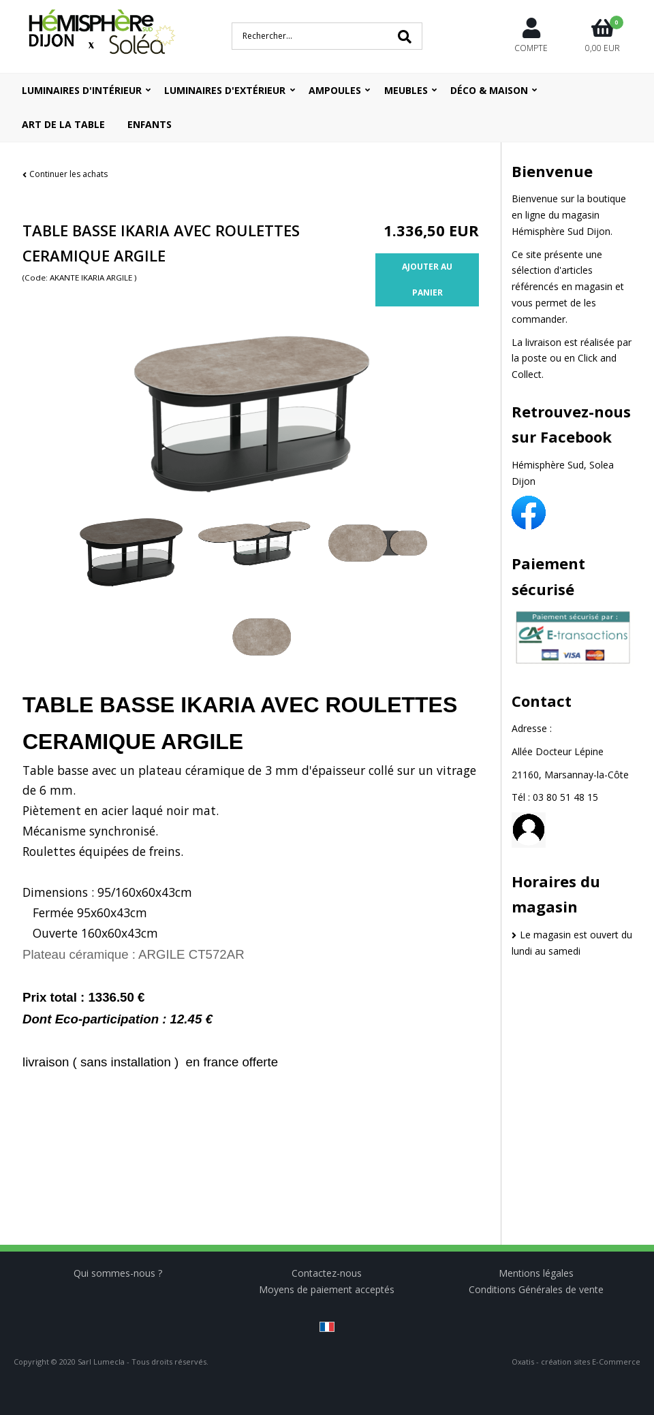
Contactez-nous (327, 1273)
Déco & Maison (489, 90)
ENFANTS (149, 124)
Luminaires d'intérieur (82, 90)
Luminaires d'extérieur (224, 90)
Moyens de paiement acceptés (326, 1289)
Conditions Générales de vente (536, 1289)
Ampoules (335, 90)
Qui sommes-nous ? (118, 1273)
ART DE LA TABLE (63, 124)
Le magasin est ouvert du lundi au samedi (572, 942)
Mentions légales (536, 1273)
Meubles (406, 90)
